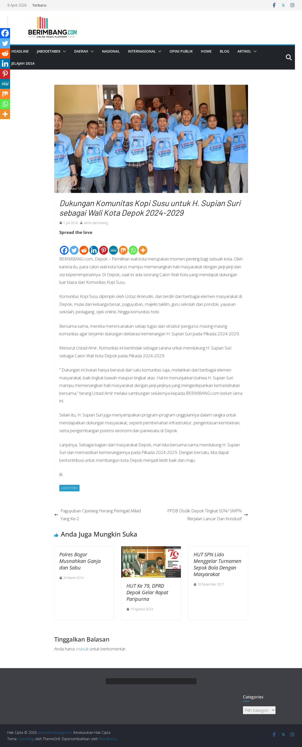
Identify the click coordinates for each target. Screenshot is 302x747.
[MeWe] (113, 246)
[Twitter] (74, 246)
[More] (143, 246)
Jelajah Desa (23, 63)
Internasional (142, 51)
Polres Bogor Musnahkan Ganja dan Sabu (80, 561)
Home (206, 51)
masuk (82, 649)
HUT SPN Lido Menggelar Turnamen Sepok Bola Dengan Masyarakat (217, 564)
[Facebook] (64, 246)
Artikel (244, 51)
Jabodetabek (49, 51)
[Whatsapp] (133, 246)
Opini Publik (181, 51)
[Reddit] (83, 246)
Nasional (111, 51)
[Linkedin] (93, 246)
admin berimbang (96, 223)
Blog (224, 51)
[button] (63, 51)
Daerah (81, 51)
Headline (20, 51)
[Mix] (123, 246)
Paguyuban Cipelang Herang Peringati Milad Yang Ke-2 (97, 514)
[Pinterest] (103, 246)
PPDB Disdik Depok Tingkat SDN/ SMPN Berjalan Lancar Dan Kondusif (207, 514)
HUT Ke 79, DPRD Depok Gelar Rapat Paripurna (147, 592)
